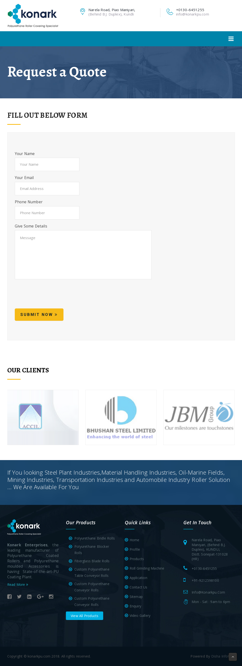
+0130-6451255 (204, 568)
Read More (17, 584)
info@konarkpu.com (192, 14)
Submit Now (39, 314)
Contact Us (139, 587)
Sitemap (136, 596)
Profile (135, 549)
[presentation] (51, 296)
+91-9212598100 (205, 580)
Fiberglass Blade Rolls (90, 561)
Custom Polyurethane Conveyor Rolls (90, 586)
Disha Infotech (223, 656)
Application (138, 577)
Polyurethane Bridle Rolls (93, 538)
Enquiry (135, 606)
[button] (232, 657)
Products (137, 558)
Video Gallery (140, 615)
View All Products (84, 615)
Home (135, 540)
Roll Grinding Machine (147, 568)
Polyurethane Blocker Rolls (90, 549)
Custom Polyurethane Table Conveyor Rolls (90, 572)
